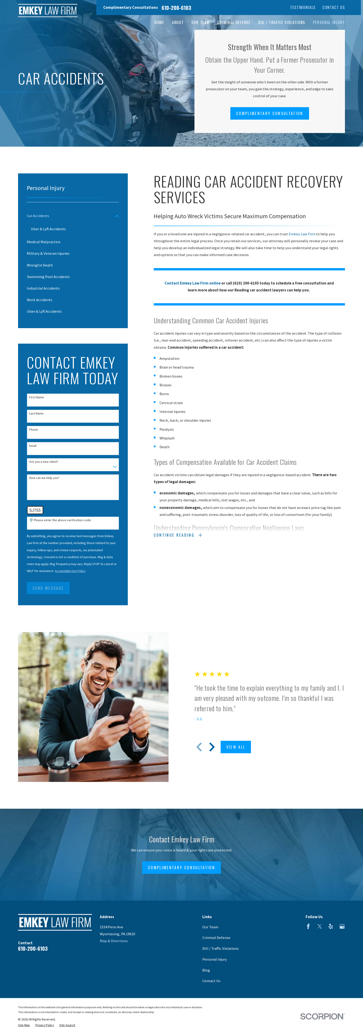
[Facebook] (308, 926)
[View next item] (216, 747)
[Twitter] (319, 926)
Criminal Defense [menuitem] (234, 22)
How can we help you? (44, 478)
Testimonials (303, 7)
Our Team (210, 927)
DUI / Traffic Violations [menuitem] (281, 22)
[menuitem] (70, 216)
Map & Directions (114, 940)
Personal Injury (214, 959)
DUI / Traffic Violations (220, 948)
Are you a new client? (43, 462)
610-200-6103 (176, 7)
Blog (206, 970)
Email (32, 446)
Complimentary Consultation (269, 113)
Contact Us (333, 7)
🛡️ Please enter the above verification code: (60, 520)
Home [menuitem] (159, 22)
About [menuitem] (178, 22)
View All (239, 747)
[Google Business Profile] (342, 926)
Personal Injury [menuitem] (329, 22)
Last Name (36, 413)
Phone (33, 430)
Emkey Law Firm (302, 234)
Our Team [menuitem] (200, 22)
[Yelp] (330, 926)
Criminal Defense (216, 937)
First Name (36, 397)
